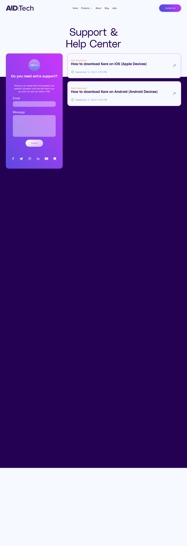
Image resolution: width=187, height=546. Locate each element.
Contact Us (170, 8)
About (98, 8)
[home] (20, 8)
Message (19, 112)
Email (16, 98)
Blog (107, 8)
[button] (86, 8)
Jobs (114, 8)
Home (75, 8)
